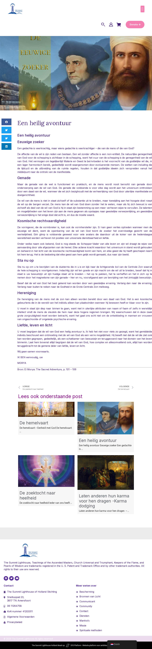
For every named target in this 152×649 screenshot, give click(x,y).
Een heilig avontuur (98, 440)
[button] (142, 9)
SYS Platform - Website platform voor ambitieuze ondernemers (95, 645)
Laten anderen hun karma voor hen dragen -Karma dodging (104, 500)
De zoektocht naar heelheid (37, 495)
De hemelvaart (34, 422)
